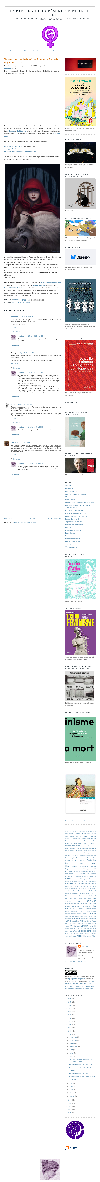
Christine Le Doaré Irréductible (76, 494)
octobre (72, 1043)
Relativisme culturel (77, 911)
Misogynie (75, 893)
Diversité (74, 860)
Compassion (78, 850)
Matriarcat (92, 891)
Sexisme (92, 913)
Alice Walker (69, 836)
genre (76, 874)
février (72, 1093)
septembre (74, 1046)
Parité (79, 901)
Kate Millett (83, 881)
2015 (70, 1034)
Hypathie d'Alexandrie (89, 879)
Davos (67, 858)
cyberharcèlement (90, 855)
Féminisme (69, 871)
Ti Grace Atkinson (74, 921)
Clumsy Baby (70, 497)
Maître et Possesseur (78, 888)
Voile (93, 936)
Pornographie (76, 906)
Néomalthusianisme (80, 896)
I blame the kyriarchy (72, 519)
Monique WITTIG (85, 893)
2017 (70, 1028)
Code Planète (70, 499)
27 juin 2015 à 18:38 (26, 316)
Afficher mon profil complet (77, 961)
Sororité (86, 916)
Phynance (68, 903)
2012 (70, 1106)
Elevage (93, 866)
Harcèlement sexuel (81, 876)
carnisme (72, 848)
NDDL (94, 893)
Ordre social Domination (82, 898)
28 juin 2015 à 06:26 (26, 353)
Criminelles (82, 855)
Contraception (79, 853)
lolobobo (14, 316)
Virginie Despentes (90, 933)
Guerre (93, 874)
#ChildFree (68, 831)
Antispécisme (76, 838)
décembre (73, 1037)
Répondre (14, 327)
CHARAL (92, 848)
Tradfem (68, 544)
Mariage (88, 888)
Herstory (68, 879)
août (71, 1050)
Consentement (69, 853)
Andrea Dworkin (89, 836)
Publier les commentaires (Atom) (26, 522)
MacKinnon (68, 888)
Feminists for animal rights (74, 510)
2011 (70, 1109)
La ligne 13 (69, 527)
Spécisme (75, 918)
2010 (70, 1113)
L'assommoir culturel (21, 303)
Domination (82, 860)
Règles (67, 911)
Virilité (79, 936)
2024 (70, 1005)
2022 (70, 1012)
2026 (70, 999)
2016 (70, 1031)
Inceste (67, 881)
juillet (72, 1053)
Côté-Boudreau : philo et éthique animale (79, 502)
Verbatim (85, 926)
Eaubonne (81, 863)
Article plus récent (10, 518)
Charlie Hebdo (69, 850)
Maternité (85, 891)
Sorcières (80, 916)
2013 (70, 1103)
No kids (88, 896)
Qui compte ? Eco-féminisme (85, 909)
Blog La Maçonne (71, 491)
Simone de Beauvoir (71, 916)
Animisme (68, 838)
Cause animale (82, 848)
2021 (70, 1015)
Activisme (79, 833)
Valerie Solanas (82, 923)
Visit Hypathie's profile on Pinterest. (77, 821)
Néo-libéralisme (69, 896)
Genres (82, 874)
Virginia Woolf (78, 933)
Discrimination (81, 858)
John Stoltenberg (75, 881)
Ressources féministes (73, 539)
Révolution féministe (72, 541)
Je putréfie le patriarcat (73, 522)
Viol (75, 928)
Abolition (71, 833)
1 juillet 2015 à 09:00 (35, 427)
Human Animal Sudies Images (76, 516)
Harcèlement (69, 876)
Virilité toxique (86, 936)
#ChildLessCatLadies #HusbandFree (83, 831)
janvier (72, 1096)
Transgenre (72, 923)
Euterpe (14, 404)
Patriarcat (90, 900)
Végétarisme (75, 926)
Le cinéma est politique (73, 530)
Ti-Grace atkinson (86, 921)
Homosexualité (78, 879)
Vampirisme (92, 923)
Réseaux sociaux (90, 911)
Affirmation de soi (90, 833)
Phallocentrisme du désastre (79, 1073)
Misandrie (68, 893)
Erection (78, 869)
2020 (70, 1018)
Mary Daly (77, 891)
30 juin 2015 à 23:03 (25, 404)
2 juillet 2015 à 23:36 (35, 463)
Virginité (67, 936)
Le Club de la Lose (88, 886)
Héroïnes (92, 876)
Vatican (67, 926)
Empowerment (70, 869)
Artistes (83, 838)
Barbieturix (69, 488)
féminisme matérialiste (81, 871)
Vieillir (71, 928)
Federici (93, 869)
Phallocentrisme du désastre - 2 (80, 1064)
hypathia (21, 336)
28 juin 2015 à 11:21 (35, 372)
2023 (70, 1008)
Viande (93, 926)
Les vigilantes (70, 533)
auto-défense (78, 841)
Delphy (72, 858)
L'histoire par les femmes (74, 525)
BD (85, 843)
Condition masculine (89, 850)
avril (71, 1086)
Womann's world (71, 547)
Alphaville (78, 836)
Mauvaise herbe (71, 536)
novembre (73, 1040)
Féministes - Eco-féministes (34, 51)
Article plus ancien (54, 518)
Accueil (8, 51)
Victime (67, 928)
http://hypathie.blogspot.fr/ (76, 979)
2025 (70, 1002)
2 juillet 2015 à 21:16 (24, 442)
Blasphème (84, 846)
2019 (70, 1021)
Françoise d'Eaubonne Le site (75, 513)
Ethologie (86, 869)
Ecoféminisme (83, 866)
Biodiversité (76, 846)
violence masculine (83, 928)
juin (71, 1056)
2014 (70, 1100)
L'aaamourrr (92, 881)
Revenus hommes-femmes (73, 913)
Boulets (90, 846)
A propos (17, 51)
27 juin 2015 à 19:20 (35, 336)
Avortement (78, 843)
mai (71, 1083)
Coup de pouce (73, 855)
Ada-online (69, 485)
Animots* (51, 51)
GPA (88, 874)
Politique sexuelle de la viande (82, 903)
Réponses (17, 331)
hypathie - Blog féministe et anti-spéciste (50, 13)
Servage (84, 913)
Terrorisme (84, 918)
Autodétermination (90, 841)
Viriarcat (73, 936)
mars (72, 1089)
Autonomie (68, 843)
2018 (70, 1024)
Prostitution (86, 906)
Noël (92, 896)
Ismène (13, 442)
